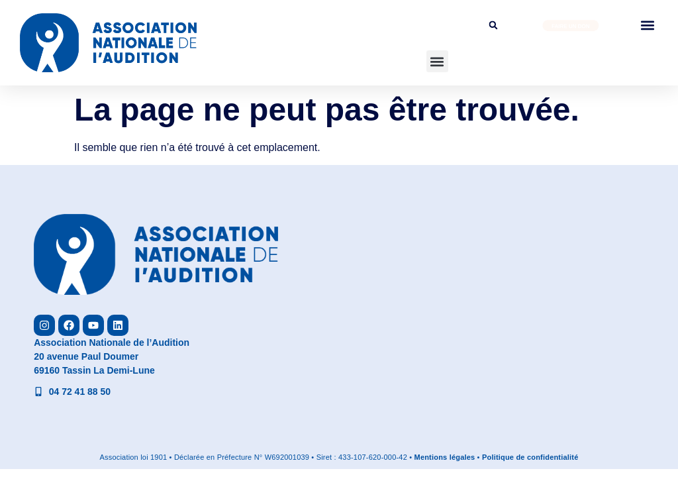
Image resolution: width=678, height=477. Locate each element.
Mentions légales (444, 457)
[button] (437, 61)
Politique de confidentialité (530, 457)
